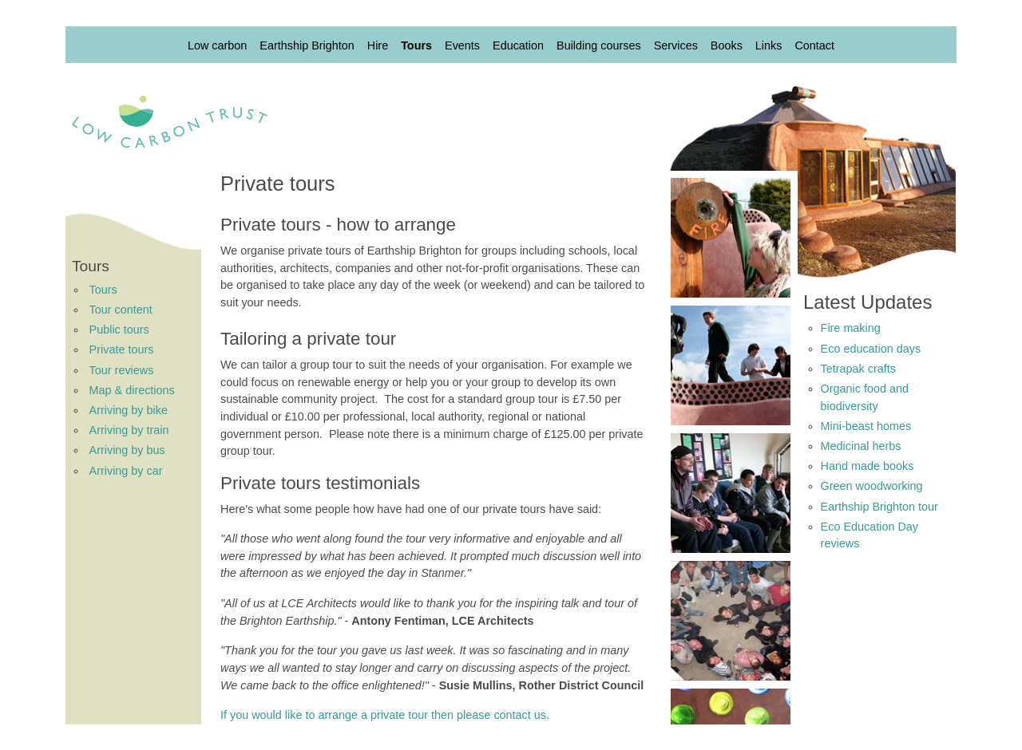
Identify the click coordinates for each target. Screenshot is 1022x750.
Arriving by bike (128, 410)
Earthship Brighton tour (879, 506)
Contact (814, 45)
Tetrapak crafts (858, 368)
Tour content (121, 309)
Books (727, 45)
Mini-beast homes (866, 426)
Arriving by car (126, 470)
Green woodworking (872, 486)
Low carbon (217, 45)
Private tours (121, 349)
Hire (377, 45)
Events (462, 45)
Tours (416, 45)
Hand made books (867, 466)
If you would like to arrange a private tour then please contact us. (384, 715)
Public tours (119, 329)
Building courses (599, 45)
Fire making (851, 328)
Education (518, 45)
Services (676, 45)
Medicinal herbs (861, 446)
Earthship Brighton (306, 45)
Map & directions (132, 390)
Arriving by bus (127, 450)
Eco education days (871, 348)
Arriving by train (129, 430)
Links (768, 45)
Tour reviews (121, 370)
